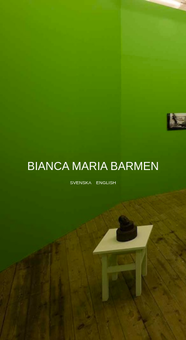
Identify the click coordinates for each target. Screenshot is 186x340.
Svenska (80, 182)
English (106, 182)
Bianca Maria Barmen (93, 166)
